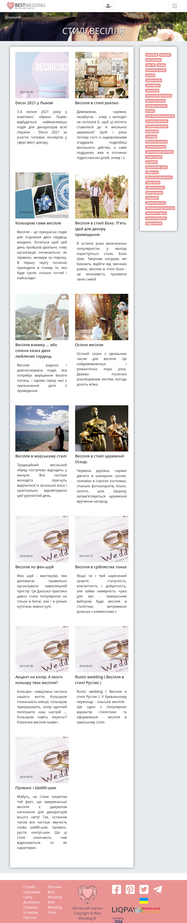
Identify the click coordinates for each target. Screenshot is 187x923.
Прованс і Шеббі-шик (35, 787)
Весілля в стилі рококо (96, 102)
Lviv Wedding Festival (160, 116)
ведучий (152, 131)
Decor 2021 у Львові (34, 102)
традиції (152, 198)
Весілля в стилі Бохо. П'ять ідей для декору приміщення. (100, 228)
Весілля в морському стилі (41, 456)
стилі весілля (155, 187)
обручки (152, 172)
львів (161, 65)
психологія (153, 80)
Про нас (30, 917)
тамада (151, 136)
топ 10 (150, 65)
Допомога (31, 902)
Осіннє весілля (89, 344)
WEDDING (30, 5)
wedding (151, 55)
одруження (153, 223)
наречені (152, 90)
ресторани (153, 60)
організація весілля (159, 152)
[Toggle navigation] (108, 6)
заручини (152, 182)
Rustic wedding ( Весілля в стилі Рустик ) (99, 679)
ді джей (151, 162)
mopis (150, 111)
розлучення (154, 192)
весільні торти (156, 213)
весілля (165, 55)
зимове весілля (156, 126)
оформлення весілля (160, 208)
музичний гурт (156, 167)
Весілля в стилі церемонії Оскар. (99, 458)
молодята (153, 85)
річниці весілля (156, 121)
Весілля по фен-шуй (34, 566)
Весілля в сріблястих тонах (101, 566)
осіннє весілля (156, 147)
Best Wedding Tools (55, 907)
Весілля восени (156, 141)
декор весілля (155, 203)
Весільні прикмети (159, 177)
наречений (153, 157)
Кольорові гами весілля (38, 223)
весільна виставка (158, 95)
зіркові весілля (156, 106)
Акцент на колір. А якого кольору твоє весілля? (39, 679)
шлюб (150, 75)
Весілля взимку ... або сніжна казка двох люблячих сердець (36, 350)
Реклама (55, 886)
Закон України (156, 218)
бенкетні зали (155, 70)
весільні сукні (155, 101)
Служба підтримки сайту (32, 891)
